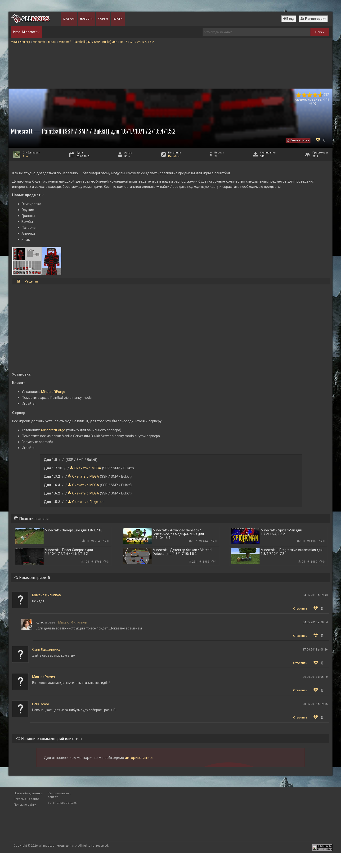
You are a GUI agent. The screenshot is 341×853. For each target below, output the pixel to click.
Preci (26, 156)
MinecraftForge (53, 392)
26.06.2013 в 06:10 (315, 676)
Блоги (117, 18)
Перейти (173, 156)
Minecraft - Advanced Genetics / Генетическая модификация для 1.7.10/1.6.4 (178, 534)
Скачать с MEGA (87, 468)
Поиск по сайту (25, 804)
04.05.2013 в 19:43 (315, 595)
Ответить (300, 608)
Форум (103, 18)
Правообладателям (28, 793)
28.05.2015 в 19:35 (315, 704)
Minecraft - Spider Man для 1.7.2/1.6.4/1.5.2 (281, 532)
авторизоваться (139, 757)
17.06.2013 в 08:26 (315, 649)
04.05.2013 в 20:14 (315, 622)
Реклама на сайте (26, 799)
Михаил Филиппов (46, 595)
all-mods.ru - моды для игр (58, 845)
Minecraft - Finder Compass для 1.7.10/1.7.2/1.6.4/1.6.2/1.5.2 (69, 552)
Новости (86, 18)
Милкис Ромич (43, 677)
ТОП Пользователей (62, 802)
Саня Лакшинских (46, 649)
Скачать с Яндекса (87, 502)
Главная (69, 18)
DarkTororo (40, 704)
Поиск (319, 32)
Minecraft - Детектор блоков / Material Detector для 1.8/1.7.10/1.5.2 (182, 552)
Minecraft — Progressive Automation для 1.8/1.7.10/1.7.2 (292, 552)
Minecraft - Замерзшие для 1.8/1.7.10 (73, 530)
